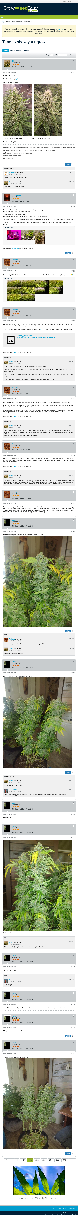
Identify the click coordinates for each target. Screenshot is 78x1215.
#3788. (71, 639)
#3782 (73, 206)
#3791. (71, 942)
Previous (9, 1160)
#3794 (73, 1028)
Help (54, 1208)
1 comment (9, 357)
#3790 (73, 814)
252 (23, 1160)
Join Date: (15, 67)
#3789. (71, 780)
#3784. (71, 361)
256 (50, 1160)
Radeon (15, 260)
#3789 (73, 673)
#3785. (71, 425)
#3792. (71, 980)
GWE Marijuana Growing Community (22, 21)
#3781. (71, 172)
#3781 (73, 72)
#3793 (73, 1004)
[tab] (5, 50)
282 (64, 1160)
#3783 (73, 271)
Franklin (19, 79)
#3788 (73, 531)
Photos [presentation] (26, 50)
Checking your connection (25, 336)
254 (37, 1160)
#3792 (73, 967)
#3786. (71, 475)
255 (43, 1160)
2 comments (10, 168)
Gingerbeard (13, 790)
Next (72, 1160)
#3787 (73, 503)
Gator (14, 520)
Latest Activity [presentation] (15, 50)
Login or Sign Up (68, 1)
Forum (8, 21)
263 (57, 1160)
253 (30, 1160)
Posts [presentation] (6, 50)
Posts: (27, 67)
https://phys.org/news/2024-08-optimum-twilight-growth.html (36, 337)
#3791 (73, 837)
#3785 (73, 399)
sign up (61, 29)
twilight (42, 329)
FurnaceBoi (16, 195)
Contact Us (62, 1208)
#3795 (73, 1054)
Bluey (14, 61)
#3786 (73, 455)
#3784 (73, 321)
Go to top (72, 1208)
